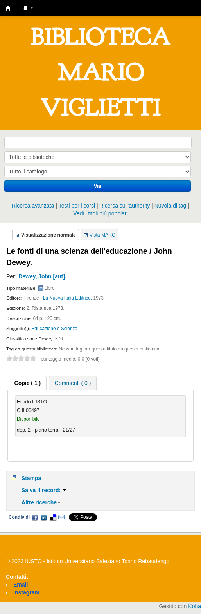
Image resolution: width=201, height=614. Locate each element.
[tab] (28, 383)
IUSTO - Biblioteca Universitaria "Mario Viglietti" (8, 8)
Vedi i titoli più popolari (100, 213)
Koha (194, 606)
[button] (27, 8)
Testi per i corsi (77, 205)
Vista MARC (102, 235)
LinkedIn (44, 517)
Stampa (31, 478)
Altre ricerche (41, 502)
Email (61, 517)
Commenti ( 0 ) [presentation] (73, 383)
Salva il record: (44, 490)
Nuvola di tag (170, 205)
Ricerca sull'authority (124, 205)
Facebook (35, 517)
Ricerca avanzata (33, 205)
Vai (98, 186)
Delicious (53, 517)
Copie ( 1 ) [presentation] (27, 383)
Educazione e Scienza (54, 328)
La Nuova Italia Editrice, (67, 298)
